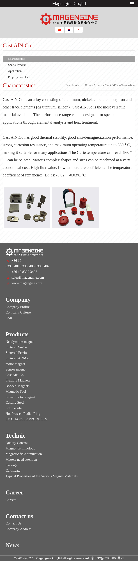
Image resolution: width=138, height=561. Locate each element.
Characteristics (16, 58)
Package (11, 465)
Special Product (17, 64)
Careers (11, 500)
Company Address (18, 529)
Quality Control (17, 443)
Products (98, 85)
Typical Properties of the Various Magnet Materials (42, 476)
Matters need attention (21, 459)
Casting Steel (15, 402)
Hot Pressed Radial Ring (23, 413)
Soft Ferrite (14, 408)
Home (88, 85)
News (12, 545)
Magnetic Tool (16, 391)
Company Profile (18, 307)
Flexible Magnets (18, 380)
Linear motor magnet (20, 397)
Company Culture (18, 312)
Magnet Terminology (20, 448)
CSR (9, 318)
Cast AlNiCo (111, 85)
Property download (19, 77)
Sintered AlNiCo (17, 358)
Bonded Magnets (17, 386)
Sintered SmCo (16, 347)
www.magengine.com (27, 283)
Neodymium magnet (20, 342)
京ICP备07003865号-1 (107, 558)
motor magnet (15, 364)
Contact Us (13, 523)
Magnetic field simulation (24, 454)
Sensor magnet (16, 369)
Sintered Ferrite (16, 353)
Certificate (13, 470)
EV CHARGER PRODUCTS (26, 419)
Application (15, 70)
